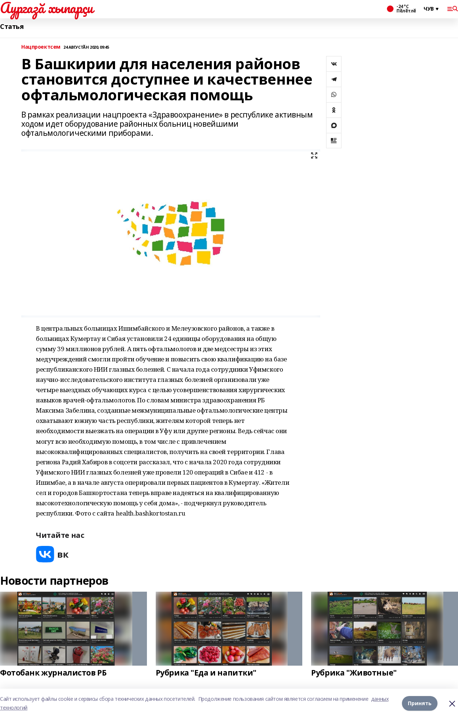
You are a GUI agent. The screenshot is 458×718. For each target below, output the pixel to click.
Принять (420, 703)
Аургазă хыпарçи (46, 8)
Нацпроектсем (40, 47)
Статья (11, 26)
